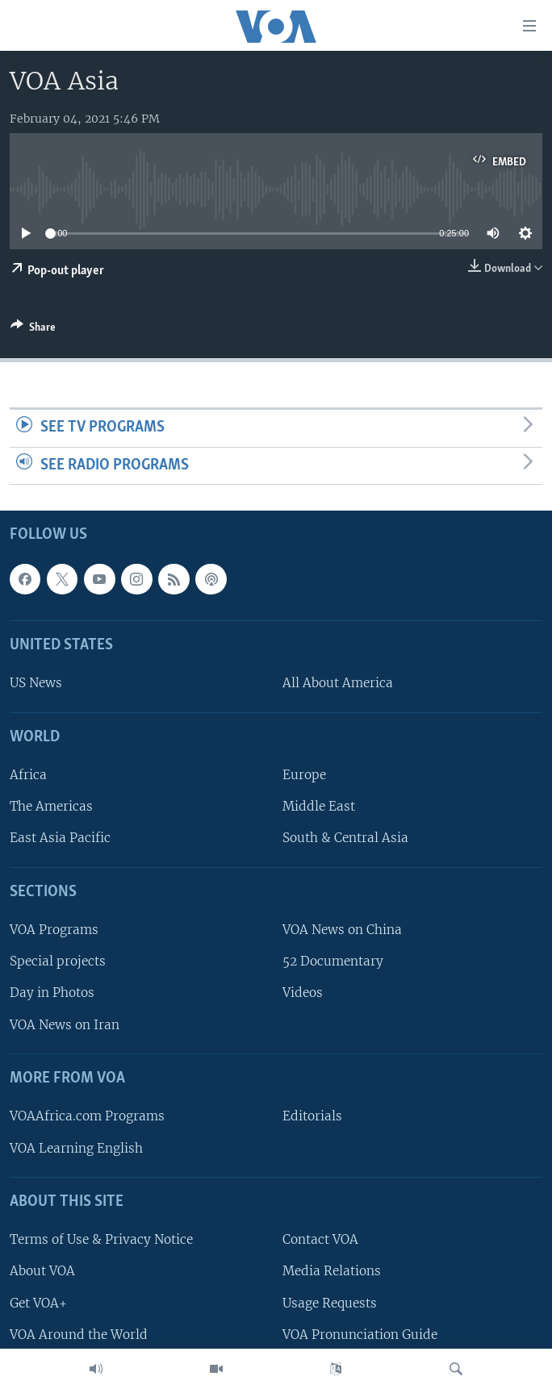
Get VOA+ (38, 1303)
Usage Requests (329, 1303)
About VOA (42, 1271)
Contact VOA (320, 1240)
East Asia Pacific (60, 838)
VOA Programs (54, 930)
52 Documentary (332, 962)
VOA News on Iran (64, 1024)
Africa (28, 775)
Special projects (58, 962)
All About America (337, 683)
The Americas (51, 807)
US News (36, 683)
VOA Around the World (79, 1334)
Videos (302, 993)
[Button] (33, 330)
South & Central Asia (345, 838)
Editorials (312, 1116)
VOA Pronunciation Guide (359, 1334)
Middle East (318, 807)
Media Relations (331, 1271)
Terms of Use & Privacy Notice (101, 1240)
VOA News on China (342, 930)
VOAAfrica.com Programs (87, 1116)
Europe (304, 775)
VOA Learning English (76, 1148)
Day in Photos (52, 993)
